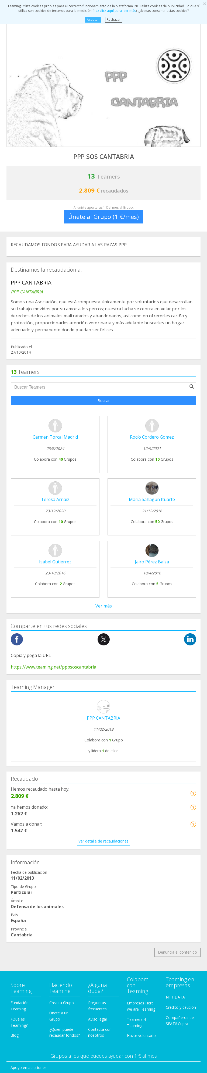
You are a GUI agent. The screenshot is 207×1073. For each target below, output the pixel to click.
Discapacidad (22, 859)
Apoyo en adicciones (29, 819)
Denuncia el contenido (177, 703)
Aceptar (93, 19)
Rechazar (114, 19)
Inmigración (21, 900)
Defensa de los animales (32, 849)
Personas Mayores (27, 921)
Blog (15, 787)
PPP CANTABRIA (103, 470)
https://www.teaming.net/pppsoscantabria (53, 419)
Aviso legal (97, 770)
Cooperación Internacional (34, 839)
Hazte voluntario (141, 787)
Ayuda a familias (25, 880)
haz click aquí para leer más (115, 10)
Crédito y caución (181, 759)
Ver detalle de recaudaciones (103, 592)
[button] (193, 545)
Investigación (22, 911)
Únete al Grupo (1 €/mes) (103, 216)
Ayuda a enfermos (27, 829)
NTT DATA (175, 748)
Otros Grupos (22, 931)
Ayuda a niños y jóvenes (32, 890)
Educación (19, 870)
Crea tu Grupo (61, 754)
